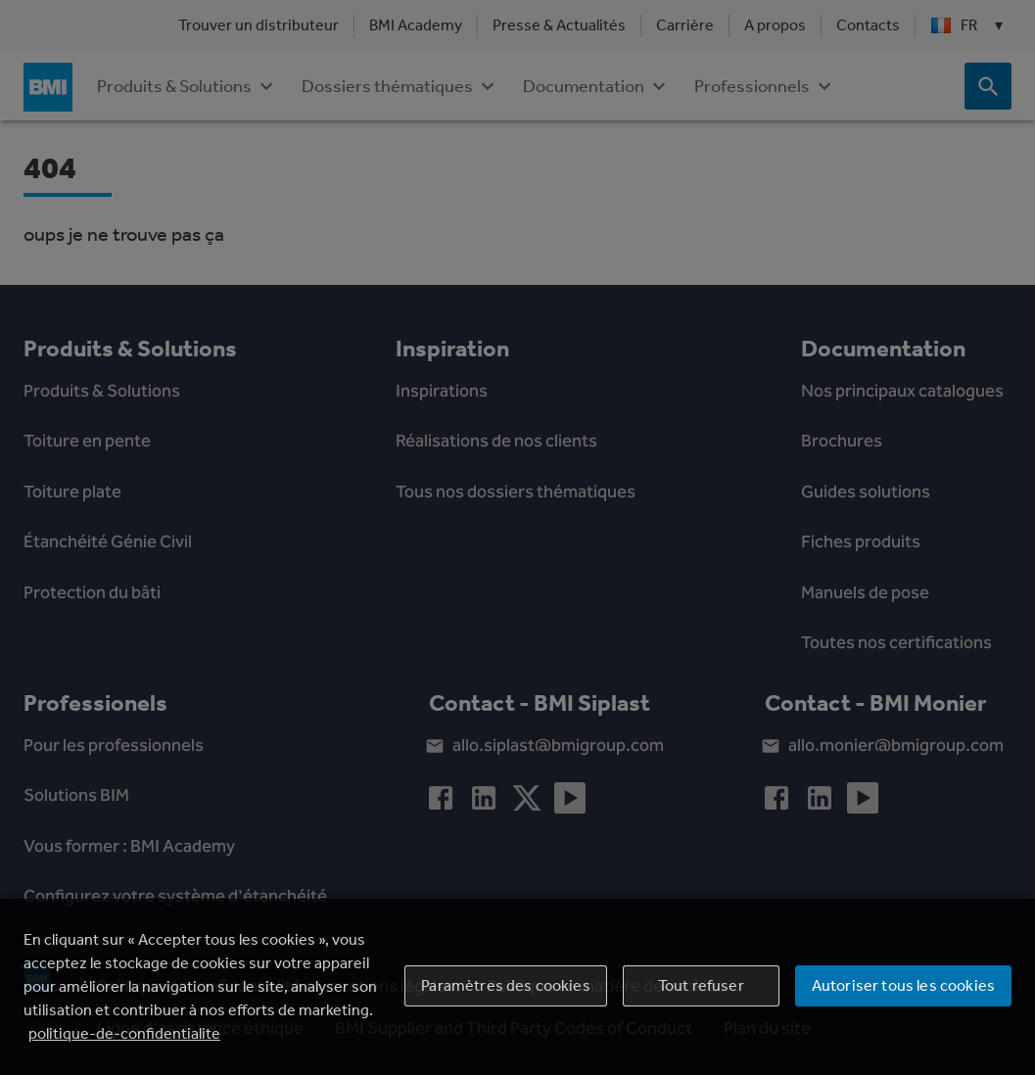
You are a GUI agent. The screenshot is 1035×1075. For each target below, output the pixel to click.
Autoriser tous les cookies (903, 985)
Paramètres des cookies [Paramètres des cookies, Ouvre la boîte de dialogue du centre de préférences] (505, 985)
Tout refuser (701, 985)
